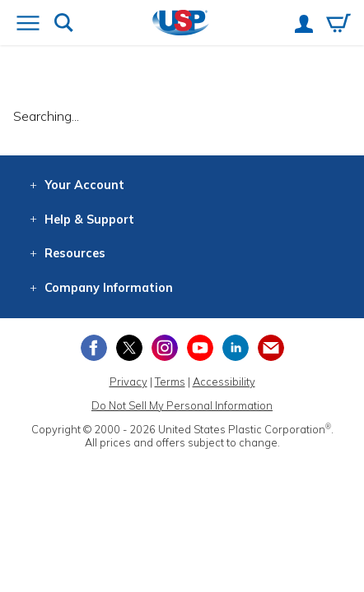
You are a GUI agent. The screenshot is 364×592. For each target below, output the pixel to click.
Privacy (128, 381)
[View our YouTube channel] (200, 347)
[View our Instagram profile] (164, 347)
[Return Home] (180, 24)
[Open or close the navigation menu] (28, 24)
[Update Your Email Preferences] (270, 347)
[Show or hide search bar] (63, 24)
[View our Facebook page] (93, 347)
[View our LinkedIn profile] (235, 347)
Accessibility (224, 381)
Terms (170, 381)
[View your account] (304, 25)
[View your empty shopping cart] (338, 25)
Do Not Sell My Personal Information (182, 405)
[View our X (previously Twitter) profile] (129, 347)
